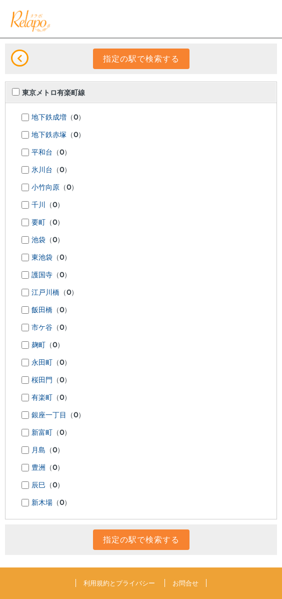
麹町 (39, 345)
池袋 (39, 240)
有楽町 (42, 398)
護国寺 (42, 275)
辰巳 (39, 485)
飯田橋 (42, 310)
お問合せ (185, 583)
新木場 (42, 503)
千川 (39, 205)
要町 (39, 223)
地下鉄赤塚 (49, 135)
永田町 (42, 363)
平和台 (42, 153)
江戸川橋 (46, 293)
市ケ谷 (42, 328)
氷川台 (42, 170)
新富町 (42, 433)
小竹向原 (46, 188)
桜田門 (42, 380)
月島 (39, 450)
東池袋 (42, 258)
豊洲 (39, 468)
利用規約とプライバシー (119, 583)
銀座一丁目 (49, 415)
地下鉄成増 (49, 118)
